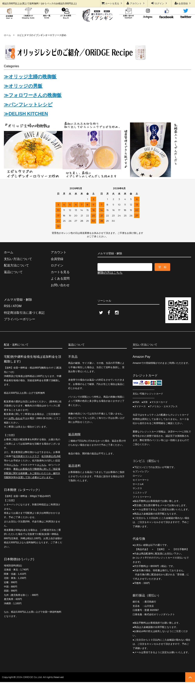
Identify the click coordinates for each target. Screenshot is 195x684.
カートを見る (112, 3)
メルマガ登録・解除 (18, 299)
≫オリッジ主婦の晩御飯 (30, 76)
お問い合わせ (16, 418)
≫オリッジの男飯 (23, 86)
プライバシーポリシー (19, 319)
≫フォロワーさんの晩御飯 (33, 95)
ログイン (159, 3)
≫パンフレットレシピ (28, 104)
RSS (7, 306)
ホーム (7, 35)
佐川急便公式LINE (51, 456)
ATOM (17, 306)
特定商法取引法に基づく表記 (24, 312)
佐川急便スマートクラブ (26, 456)
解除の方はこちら (110, 272)
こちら (14, 464)
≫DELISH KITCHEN (26, 113)
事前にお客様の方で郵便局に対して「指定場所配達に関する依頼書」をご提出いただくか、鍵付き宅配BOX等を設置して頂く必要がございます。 (32, 473)
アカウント (136, 3)
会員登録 (183, 3)
